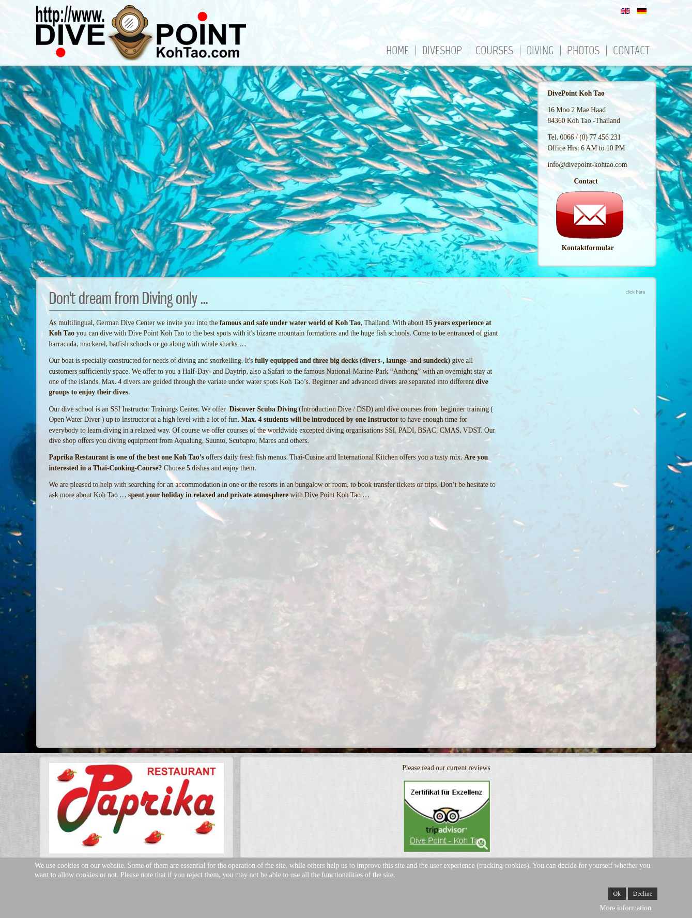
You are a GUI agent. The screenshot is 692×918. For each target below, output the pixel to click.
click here (635, 292)
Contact (631, 51)
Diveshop (442, 51)
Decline (642, 893)
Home (397, 51)
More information (625, 908)
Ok (617, 893)
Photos (583, 51)
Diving (540, 51)
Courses (494, 51)
